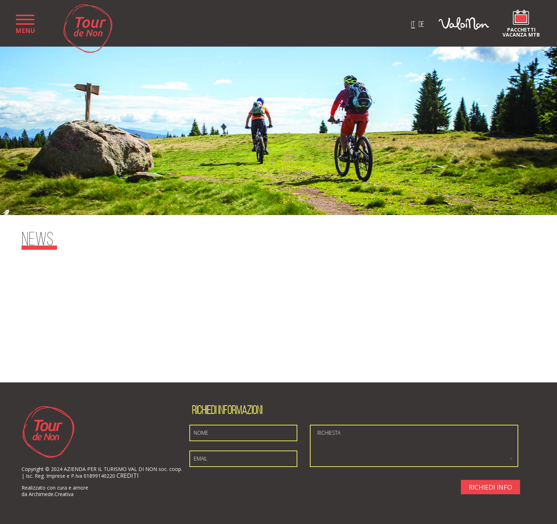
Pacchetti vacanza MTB (521, 31)
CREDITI (128, 476)
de (421, 25)
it (413, 25)
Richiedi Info (490, 487)
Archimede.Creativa (51, 494)
